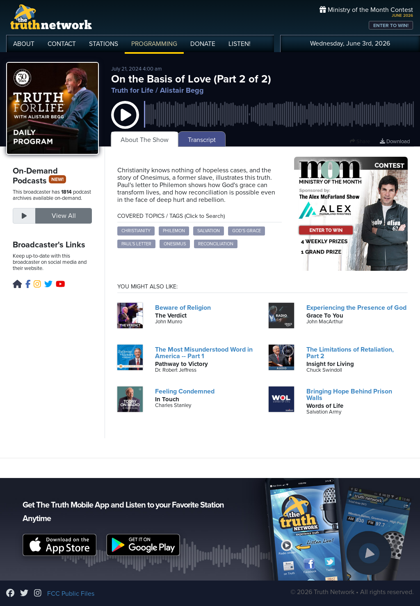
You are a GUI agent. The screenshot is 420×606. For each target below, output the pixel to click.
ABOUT (23, 44)
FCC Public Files (70, 594)
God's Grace (246, 230)
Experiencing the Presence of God (356, 308)
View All (64, 216)
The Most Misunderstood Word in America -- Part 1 (204, 352)
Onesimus (175, 244)
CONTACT (62, 44)
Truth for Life (132, 90)
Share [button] (360, 141)
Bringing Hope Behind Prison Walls (349, 394)
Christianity (136, 230)
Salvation (208, 230)
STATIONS (103, 44)
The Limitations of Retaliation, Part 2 (350, 352)
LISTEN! (239, 44)
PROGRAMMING (154, 44)
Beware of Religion (183, 308)
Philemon (174, 230)
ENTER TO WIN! (391, 25)
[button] (125, 123)
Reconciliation (215, 244)
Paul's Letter (136, 244)
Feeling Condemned (185, 391)
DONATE (202, 44)
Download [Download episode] (395, 141)
